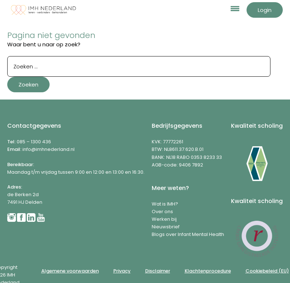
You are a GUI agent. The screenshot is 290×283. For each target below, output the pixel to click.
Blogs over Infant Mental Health (188, 234)
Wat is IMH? (165, 203)
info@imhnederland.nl (48, 149)
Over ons (162, 211)
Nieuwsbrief (166, 226)
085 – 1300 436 (34, 141)
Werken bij (164, 219)
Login (265, 10)
